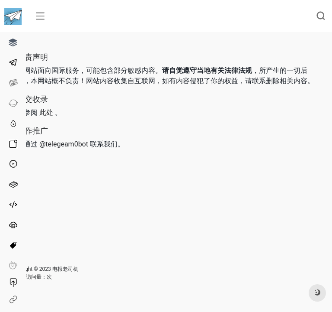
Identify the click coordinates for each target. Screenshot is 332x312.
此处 (46, 112)
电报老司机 (65, 269)
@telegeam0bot (63, 144)
